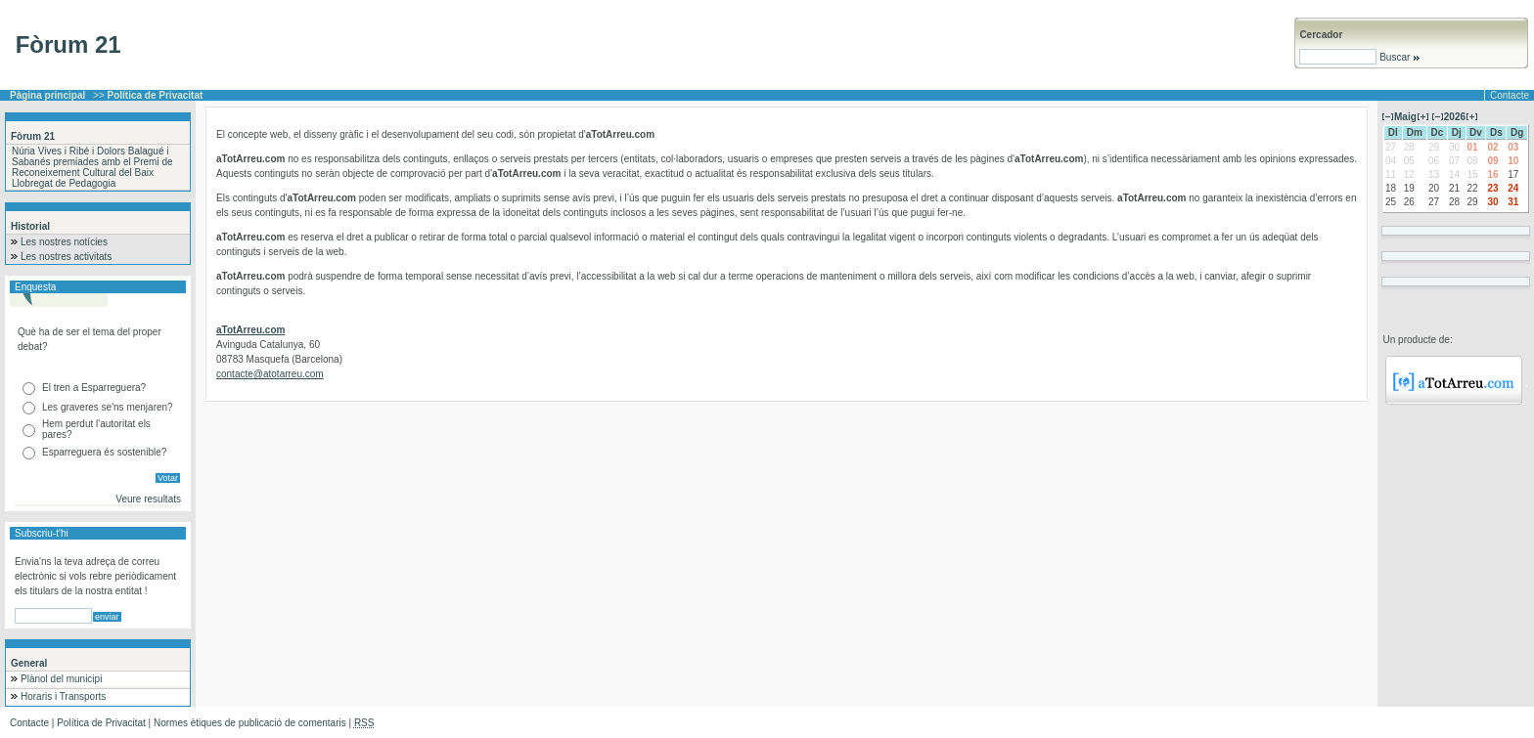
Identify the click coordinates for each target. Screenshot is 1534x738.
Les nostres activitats (66, 256)
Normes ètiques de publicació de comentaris (250, 722)
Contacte (1509, 95)
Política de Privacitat (101, 722)
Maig (1405, 116)
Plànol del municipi (61, 678)
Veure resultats (148, 499)
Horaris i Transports (63, 696)
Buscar (1398, 57)
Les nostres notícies (64, 242)
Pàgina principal (47, 95)
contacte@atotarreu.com (270, 374)
